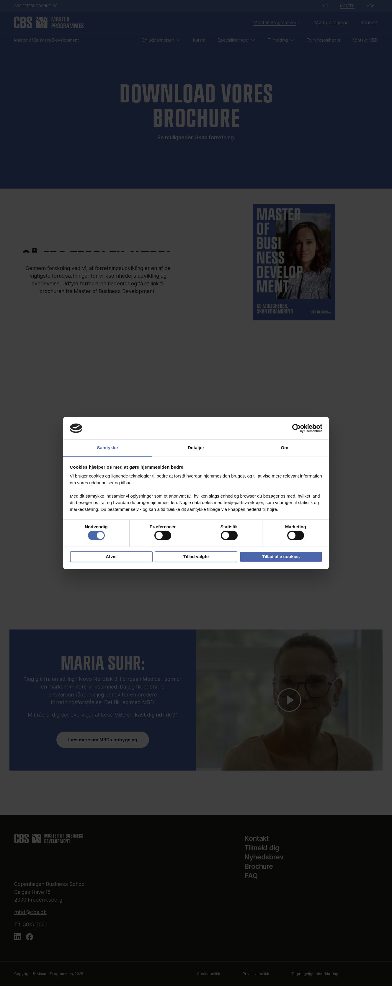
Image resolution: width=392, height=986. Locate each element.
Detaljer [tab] (196, 447)
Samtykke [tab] (107, 447)
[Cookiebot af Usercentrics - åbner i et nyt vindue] (296, 428)
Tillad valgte (196, 556)
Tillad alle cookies (281, 556)
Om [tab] (284, 447)
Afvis (111, 556)
